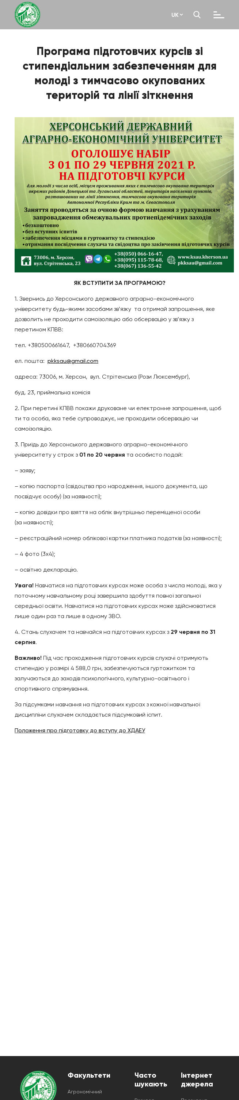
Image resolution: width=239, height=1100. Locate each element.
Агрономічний (85, 1092)
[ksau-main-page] (27, 14)
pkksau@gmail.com (73, 360)
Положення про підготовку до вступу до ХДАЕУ (80, 730)
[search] (196, 14)
